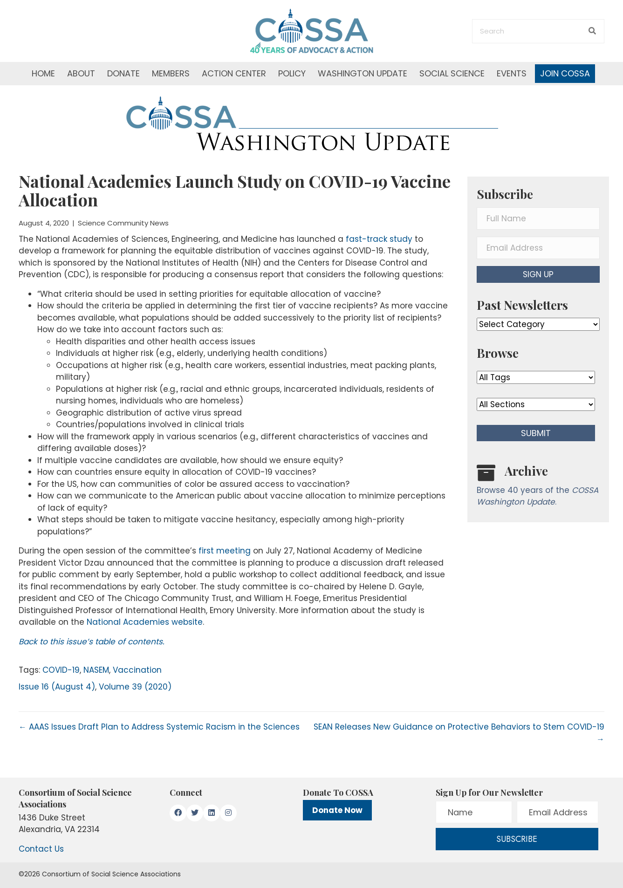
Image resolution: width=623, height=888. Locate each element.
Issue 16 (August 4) (57, 686)
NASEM (96, 670)
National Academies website (145, 622)
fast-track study (379, 239)
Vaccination (137, 670)
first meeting (225, 550)
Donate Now (337, 810)
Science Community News (123, 223)
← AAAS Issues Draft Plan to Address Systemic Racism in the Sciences (159, 726)
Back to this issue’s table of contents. (91, 641)
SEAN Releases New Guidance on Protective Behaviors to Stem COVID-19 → (459, 733)
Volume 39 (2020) (135, 686)
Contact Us (41, 848)
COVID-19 (61, 670)
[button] (538, 274)
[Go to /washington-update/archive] (538, 487)
